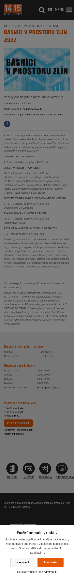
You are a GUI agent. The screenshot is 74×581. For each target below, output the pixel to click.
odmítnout (50, 571)
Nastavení (23, 562)
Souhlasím (51, 562)
